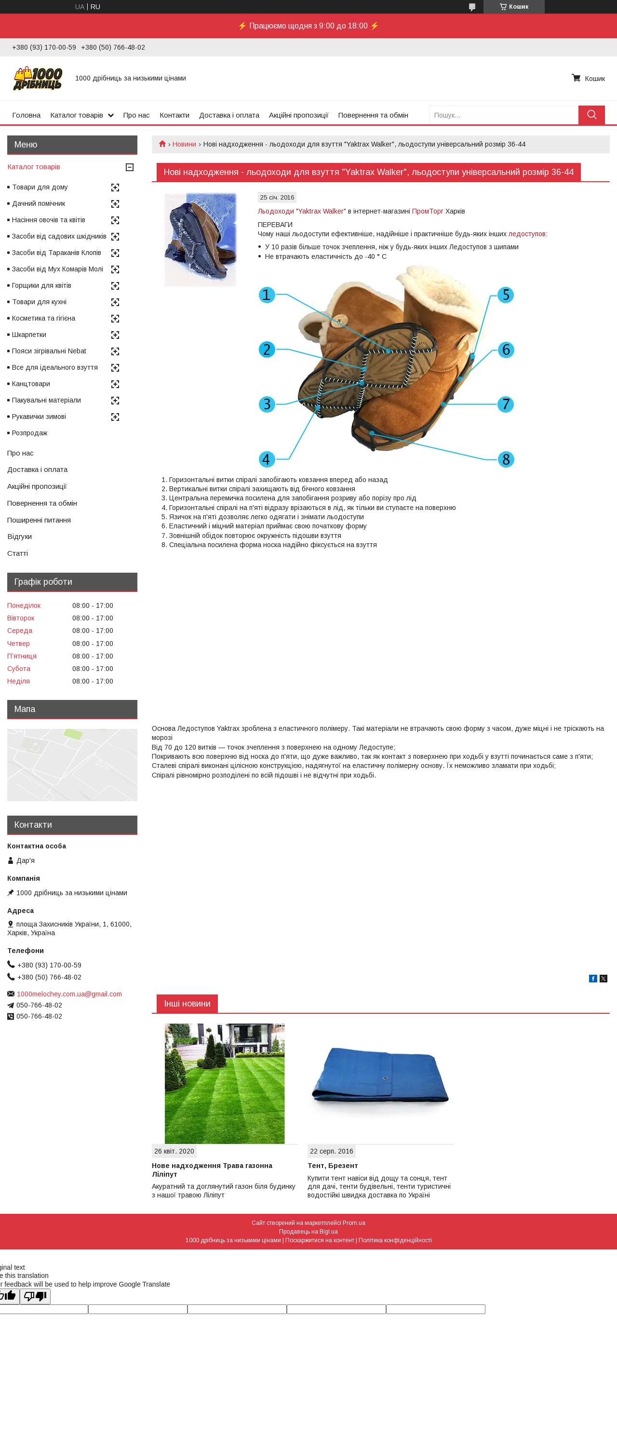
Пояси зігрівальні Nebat (49, 351)
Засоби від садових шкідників (59, 236)
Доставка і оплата (229, 115)
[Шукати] (591, 115)
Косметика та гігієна (43, 318)
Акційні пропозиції (299, 115)
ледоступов (527, 234)
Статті (17, 553)
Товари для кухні (39, 302)
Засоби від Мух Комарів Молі (57, 269)
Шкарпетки (29, 334)
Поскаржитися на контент (319, 1240)
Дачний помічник (38, 203)
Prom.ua (354, 1223)
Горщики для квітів (41, 285)
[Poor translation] (35, 1296)
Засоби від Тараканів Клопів (56, 252)
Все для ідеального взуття (55, 367)
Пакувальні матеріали (46, 400)
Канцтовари (31, 384)
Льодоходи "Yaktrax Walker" (302, 211)
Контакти (174, 115)
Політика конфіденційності (395, 1240)
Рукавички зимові (39, 416)
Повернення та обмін (373, 115)
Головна (26, 115)
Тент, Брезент (333, 1165)
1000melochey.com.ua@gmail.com (69, 994)
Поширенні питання (39, 520)
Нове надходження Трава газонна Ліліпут (212, 1170)
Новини (184, 144)
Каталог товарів (76, 115)
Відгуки (19, 536)
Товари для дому (40, 187)
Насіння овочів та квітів (48, 220)
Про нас (136, 115)
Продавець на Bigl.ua (308, 1231)
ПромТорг (427, 211)
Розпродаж (29, 433)
